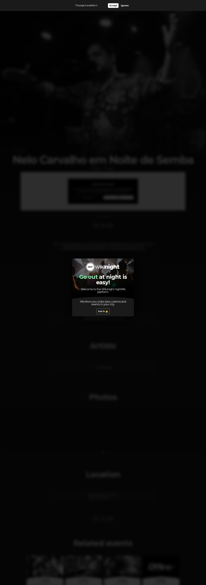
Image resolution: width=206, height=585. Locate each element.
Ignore (125, 5)
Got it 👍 (103, 311)
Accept (113, 5)
